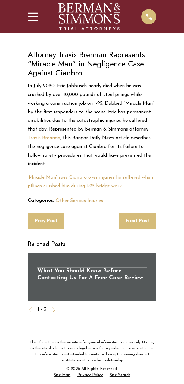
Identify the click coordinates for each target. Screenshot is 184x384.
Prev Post (46, 220)
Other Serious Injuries (79, 200)
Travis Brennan (44, 138)
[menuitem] (62, 375)
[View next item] (54, 309)
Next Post (137, 220)
